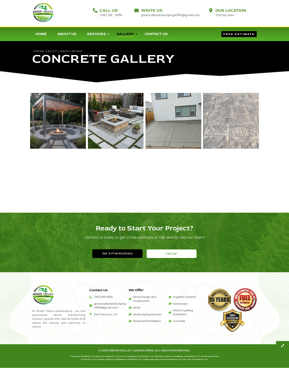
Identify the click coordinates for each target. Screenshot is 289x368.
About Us (66, 34)
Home (41, 34)
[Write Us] (136, 10)
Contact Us (156, 34)
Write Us (151, 10)
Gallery (127, 34)
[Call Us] (95, 10)
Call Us (109, 10)
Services (98, 34)
